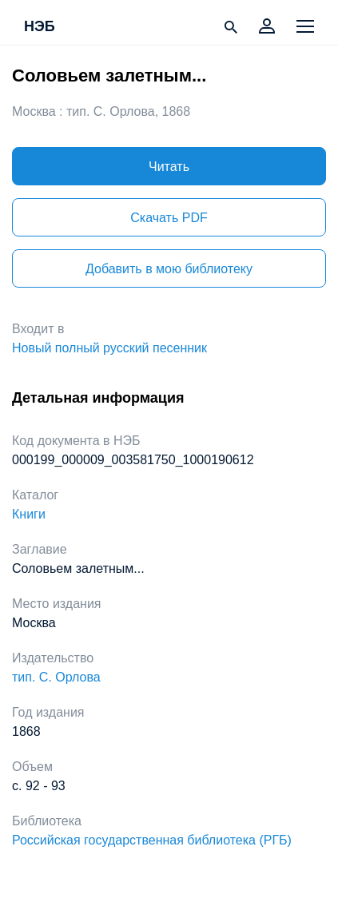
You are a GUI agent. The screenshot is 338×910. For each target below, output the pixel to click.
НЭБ (39, 27)
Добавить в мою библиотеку (169, 269)
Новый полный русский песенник (109, 348)
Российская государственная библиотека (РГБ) (152, 840)
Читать (169, 166)
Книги (29, 514)
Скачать (168, 218)
